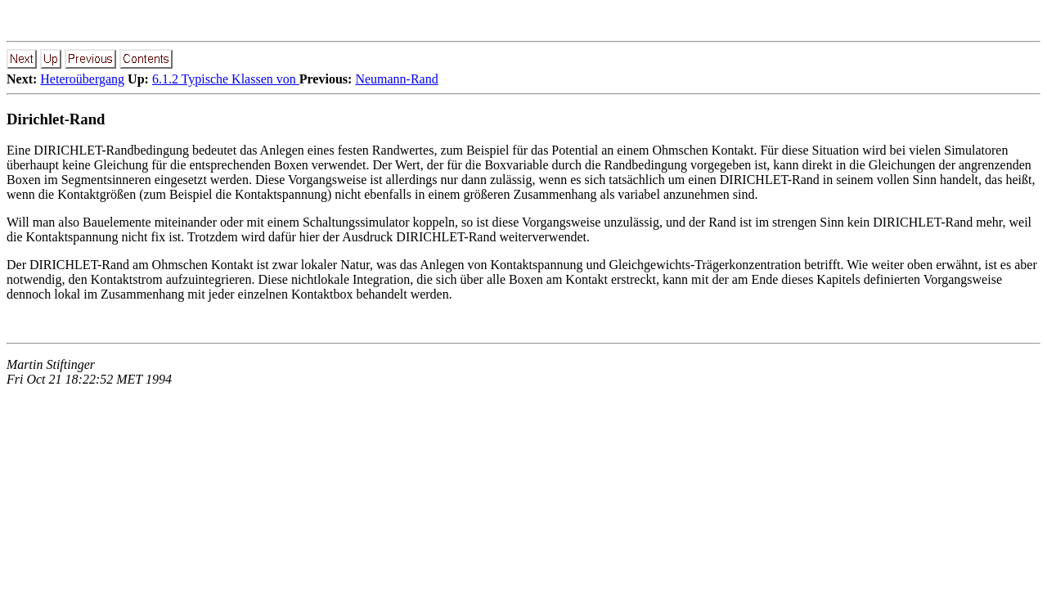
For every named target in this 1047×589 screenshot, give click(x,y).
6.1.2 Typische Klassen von (225, 79)
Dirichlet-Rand (56, 119)
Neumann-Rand (396, 79)
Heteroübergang (82, 79)
